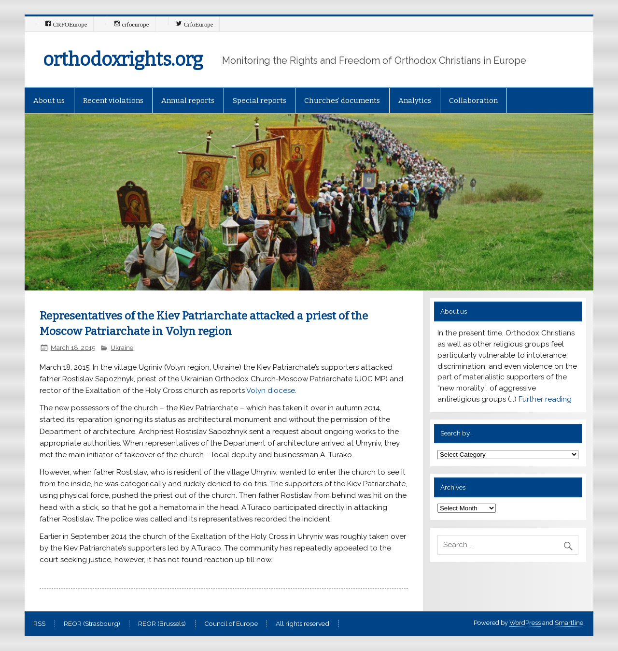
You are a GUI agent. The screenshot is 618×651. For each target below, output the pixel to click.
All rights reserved (302, 624)
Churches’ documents (342, 100)
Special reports (259, 100)
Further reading (545, 399)
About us (49, 100)
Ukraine (122, 347)
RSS (39, 624)
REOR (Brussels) (162, 624)
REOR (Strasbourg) (92, 624)
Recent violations (113, 100)
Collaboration (473, 100)
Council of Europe (231, 624)
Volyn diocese (270, 390)
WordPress (525, 622)
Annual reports (187, 100)
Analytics (414, 100)
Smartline (569, 622)
